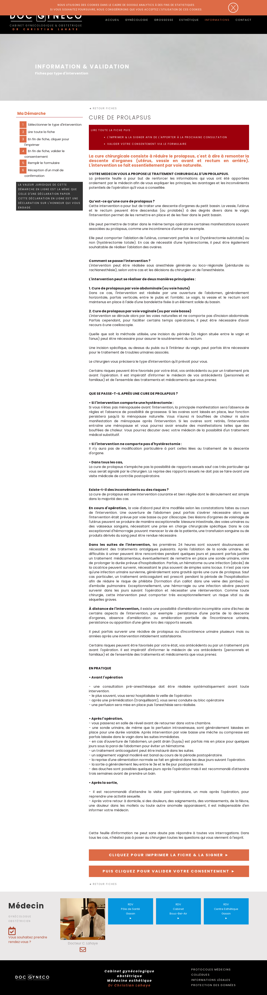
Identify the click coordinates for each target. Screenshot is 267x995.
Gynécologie (136, 20)
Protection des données (213, 985)
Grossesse (164, 20)
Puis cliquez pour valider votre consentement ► (169, 871)
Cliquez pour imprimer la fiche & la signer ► (169, 854)
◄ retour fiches (103, 108)
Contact (244, 20)
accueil (112, 20)
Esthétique (189, 20)
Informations (217, 20)
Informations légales (210, 980)
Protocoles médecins (211, 969)
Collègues (200, 975)
